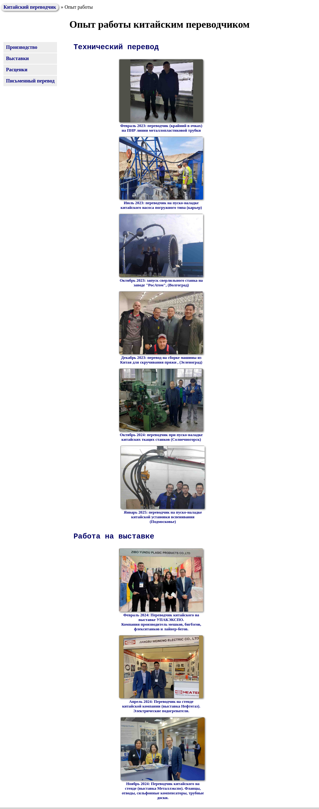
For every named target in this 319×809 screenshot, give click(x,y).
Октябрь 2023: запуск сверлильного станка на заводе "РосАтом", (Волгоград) (161, 250)
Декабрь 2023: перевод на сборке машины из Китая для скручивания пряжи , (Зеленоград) (161, 328)
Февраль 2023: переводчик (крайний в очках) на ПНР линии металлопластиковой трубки (161, 96)
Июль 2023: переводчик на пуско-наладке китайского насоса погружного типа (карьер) (161, 173)
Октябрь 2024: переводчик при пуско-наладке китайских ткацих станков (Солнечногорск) (161, 405)
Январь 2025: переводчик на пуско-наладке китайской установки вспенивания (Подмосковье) (163, 485)
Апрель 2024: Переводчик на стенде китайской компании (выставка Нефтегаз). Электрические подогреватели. (161, 674)
